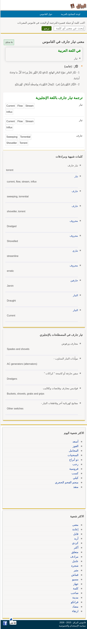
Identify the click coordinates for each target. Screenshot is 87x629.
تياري (74, 250)
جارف (74, 191)
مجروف (73, 221)
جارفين (73, 280)
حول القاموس (45, 14)
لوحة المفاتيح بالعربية (70, 14)
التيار (74, 295)
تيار (75, 176)
